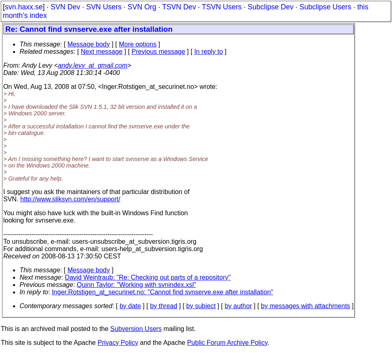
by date (130, 305)
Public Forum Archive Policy (227, 342)
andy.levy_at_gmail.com (92, 65)
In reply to (208, 51)
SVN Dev (65, 7)
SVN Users (103, 7)
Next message (101, 51)
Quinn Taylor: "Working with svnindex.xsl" (136, 284)
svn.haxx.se (24, 7)
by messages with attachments (305, 305)
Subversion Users (136, 328)
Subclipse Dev (270, 7)
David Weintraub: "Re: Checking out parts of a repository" (148, 277)
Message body (88, 44)
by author (238, 305)
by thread (163, 305)
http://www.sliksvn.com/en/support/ (70, 199)
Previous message (158, 51)
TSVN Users (222, 7)
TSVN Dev (179, 7)
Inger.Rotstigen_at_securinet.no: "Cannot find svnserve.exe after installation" (162, 292)
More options (138, 44)
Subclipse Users (325, 7)
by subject (201, 305)
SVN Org (142, 7)
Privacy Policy (117, 342)
